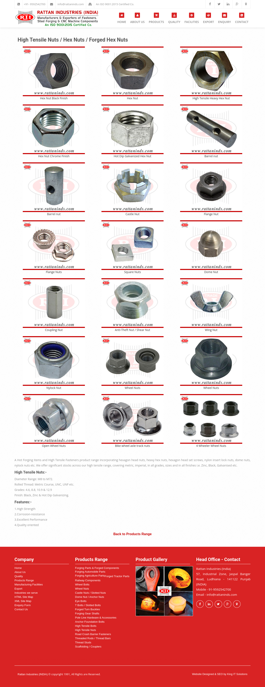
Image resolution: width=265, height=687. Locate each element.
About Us (137, 18)
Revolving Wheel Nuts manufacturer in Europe (44, 663)
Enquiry (224, 18)
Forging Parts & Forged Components (97, 568)
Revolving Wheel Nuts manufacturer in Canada (163, 659)
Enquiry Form (22, 605)
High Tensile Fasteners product (69, 460)
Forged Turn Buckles (87, 609)
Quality (174, 18)
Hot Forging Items (29, 460)
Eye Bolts (81, 601)
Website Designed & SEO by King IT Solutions (219, 674)
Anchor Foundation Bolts (90, 621)
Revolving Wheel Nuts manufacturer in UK (102, 659)
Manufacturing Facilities (28, 584)
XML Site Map (22, 601)
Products (156, 18)
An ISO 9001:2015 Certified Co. (115, 4)
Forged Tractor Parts (117, 576)
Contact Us (21, 609)
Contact (241, 18)
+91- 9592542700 (34, 4)
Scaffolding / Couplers (88, 646)
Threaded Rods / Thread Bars (93, 638)
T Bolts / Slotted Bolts (88, 605)
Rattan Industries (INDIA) (33, 674)
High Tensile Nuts (85, 630)
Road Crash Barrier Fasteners (93, 634)
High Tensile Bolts (85, 625)
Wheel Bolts (82, 584)
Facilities (191, 18)
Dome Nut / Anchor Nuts (89, 596)
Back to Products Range (132, 534)
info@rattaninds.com (71, 4)
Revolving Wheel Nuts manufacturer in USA (42, 659)
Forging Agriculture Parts (90, 575)
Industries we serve (26, 592)
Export (208, 18)
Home (121, 18)
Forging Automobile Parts (90, 571)
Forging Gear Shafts (87, 613)
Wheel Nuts (82, 588)
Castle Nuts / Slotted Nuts (90, 592)
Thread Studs (83, 642)
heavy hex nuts (157, 460)
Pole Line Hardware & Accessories (95, 617)
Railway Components (88, 580)
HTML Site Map (23, 596)
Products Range (24, 580)
